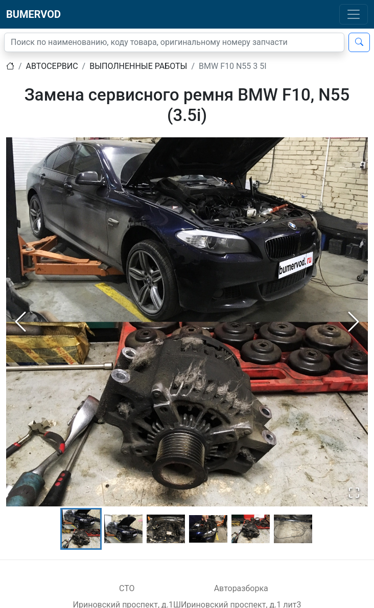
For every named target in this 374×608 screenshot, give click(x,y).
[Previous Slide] (20, 322)
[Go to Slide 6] (293, 529)
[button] (187, 321)
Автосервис (52, 66)
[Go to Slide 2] (123, 529)
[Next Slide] (353, 322)
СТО (127, 588)
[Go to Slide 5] (250, 529)
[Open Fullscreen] (354, 492)
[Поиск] (174, 42)
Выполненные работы (138, 66)
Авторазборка (241, 588)
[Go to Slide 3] (165, 529)
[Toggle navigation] (353, 14)
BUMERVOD (33, 14)
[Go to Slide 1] (81, 529)
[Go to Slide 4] (208, 529)
